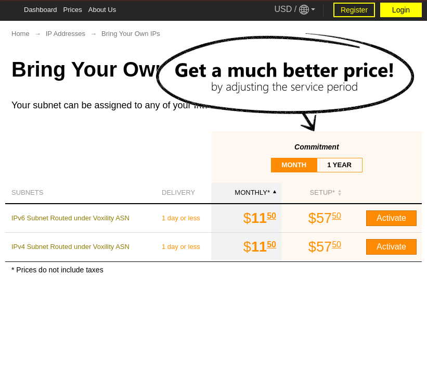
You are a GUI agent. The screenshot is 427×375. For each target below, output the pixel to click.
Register (354, 10)
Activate (391, 218)
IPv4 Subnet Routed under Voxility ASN (70, 247)
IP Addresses (65, 34)
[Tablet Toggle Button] (10, 10)
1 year (339, 165)
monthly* (255, 192)
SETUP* (325, 192)
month (294, 165)
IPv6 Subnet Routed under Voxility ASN (70, 218)
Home (20, 34)
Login (401, 10)
